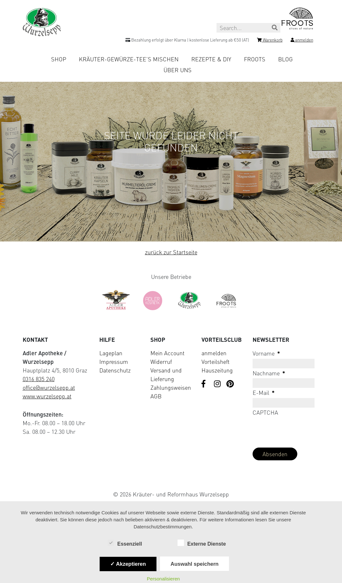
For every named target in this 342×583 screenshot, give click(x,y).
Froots (254, 59)
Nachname (269, 373)
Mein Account (167, 353)
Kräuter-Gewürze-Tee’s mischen (129, 59)
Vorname (266, 353)
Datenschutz (115, 370)
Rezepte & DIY (211, 59)
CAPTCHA (265, 412)
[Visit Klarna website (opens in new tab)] (171, 479)
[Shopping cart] (270, 41)
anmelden (213, 353)
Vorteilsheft (215, 361)
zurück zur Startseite (171, 252)
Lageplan (110, 353)
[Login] (302, 41)
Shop (58, 59)
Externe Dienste (202, 543)
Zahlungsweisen (170, 387)
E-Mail (264, 392)
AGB (156, 396)
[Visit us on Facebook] (205, 384)
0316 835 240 (39, 378)
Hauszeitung (217, 370)
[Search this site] (248, 28)
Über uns (177, 69)
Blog (285, 59)
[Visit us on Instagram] (218, 384)
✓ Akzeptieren (128, 564)
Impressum (113, 361)
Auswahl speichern (194, 564)
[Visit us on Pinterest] (230, 384)
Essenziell (125, 543)
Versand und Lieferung (166, 374)
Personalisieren (163, 578)
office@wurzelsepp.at (49, 387)
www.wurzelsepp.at (47, 396)
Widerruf (161, 361)
